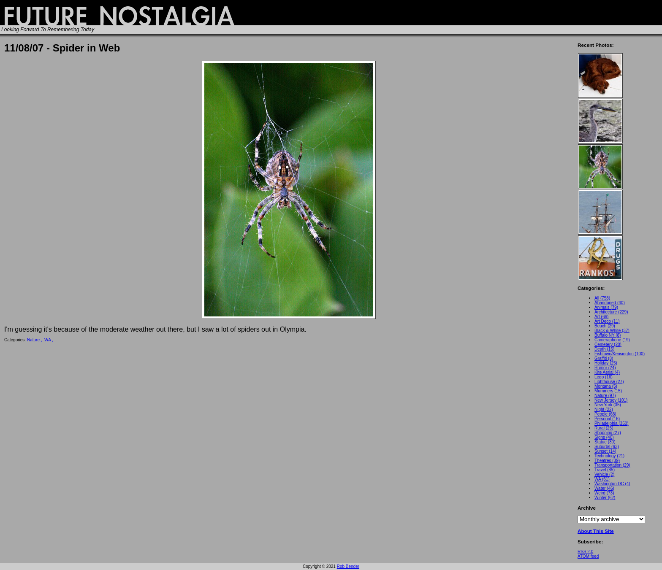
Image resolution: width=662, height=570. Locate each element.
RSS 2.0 (585, 551)
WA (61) (602, 479)
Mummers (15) (608, 391)
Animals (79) (606, 307)
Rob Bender (348, 566)
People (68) (605, 414)
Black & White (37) (611, 330)
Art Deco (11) (606, 321)
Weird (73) (604, 493)
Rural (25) (603, 428)
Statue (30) (604, 442)
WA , (48, 340)
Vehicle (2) (604, 474)
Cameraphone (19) (612, 340)
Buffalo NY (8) (607, 335)
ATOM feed (588, 556)
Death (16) (604, 349)
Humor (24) (605, 367)
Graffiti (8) (603, 358)
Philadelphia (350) (611, 423)
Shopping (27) (607, 432)
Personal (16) (607, 418)
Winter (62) (604, 497)
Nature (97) (605, 395)
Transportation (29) (612, 465)
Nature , (34, 340)
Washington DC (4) (612, 483)
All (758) (602, 298)
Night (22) (603, 409)
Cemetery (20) (607, 344)
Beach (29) (604, 326)
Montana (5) (605, 386)
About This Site (596, 531)
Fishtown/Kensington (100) (619, 353)
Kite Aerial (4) (607, 372)
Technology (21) (609, 456)
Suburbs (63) (606, 446)
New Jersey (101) (610, 400)
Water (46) (604, 488)
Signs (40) (604, 437)
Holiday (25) (605, 363)
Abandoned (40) (609, 302)
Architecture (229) (611, 312)
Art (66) (601, 316)
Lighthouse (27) (609, 381)
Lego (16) (603, 377)
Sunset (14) (605, 451)
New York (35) (607, 405)
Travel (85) (604, 469)
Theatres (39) (607, 460)
